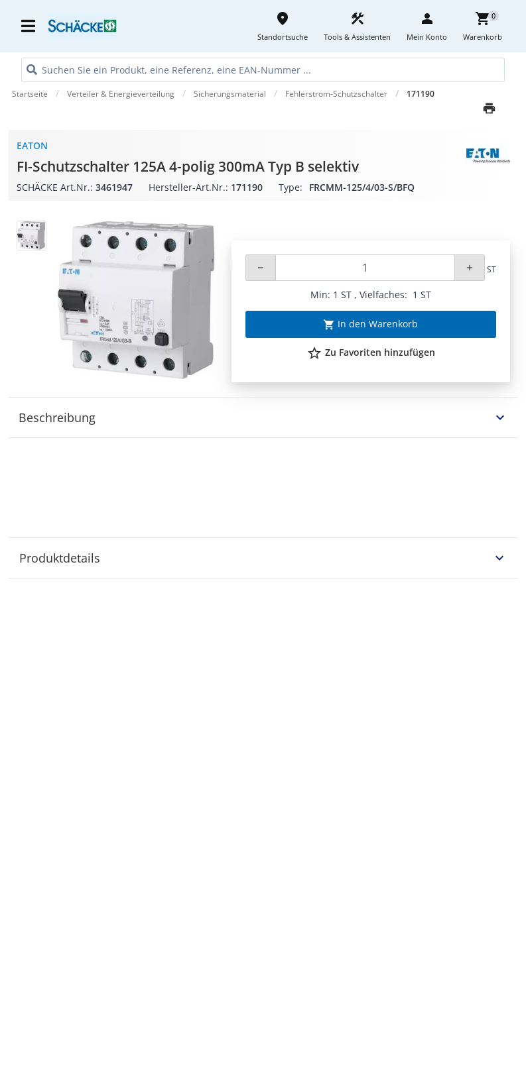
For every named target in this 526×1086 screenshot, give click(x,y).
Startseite (30, 93)
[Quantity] (365, 267)
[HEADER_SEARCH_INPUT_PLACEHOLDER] (263, 70)
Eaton (32, 145)
